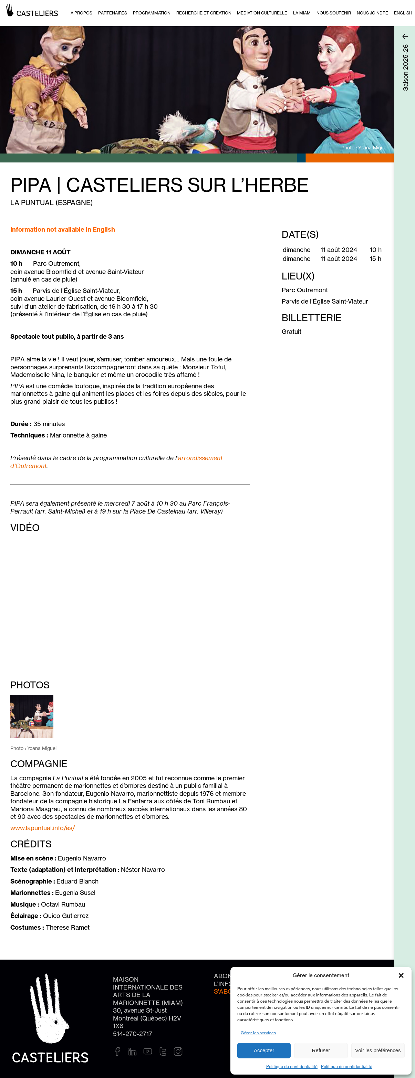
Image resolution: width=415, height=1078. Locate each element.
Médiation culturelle (262, 12)
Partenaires (112, 12)
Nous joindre (372, 12)
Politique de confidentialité (292, 1066)
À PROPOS (81, 12)
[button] (401, 975)
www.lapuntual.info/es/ (42, 828)
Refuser (321, 1050)
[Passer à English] (403, 13)
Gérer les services (258, 1032)
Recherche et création (203, 12)
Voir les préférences (378, 1050)
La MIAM (302, 12)
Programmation (151, 12)
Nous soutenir (334, 12)
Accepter (264, 1050)
